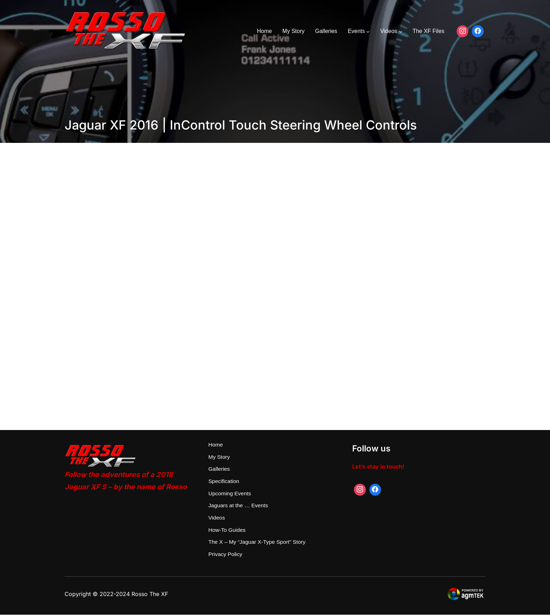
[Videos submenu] (400, 31)
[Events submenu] (368, 31)
